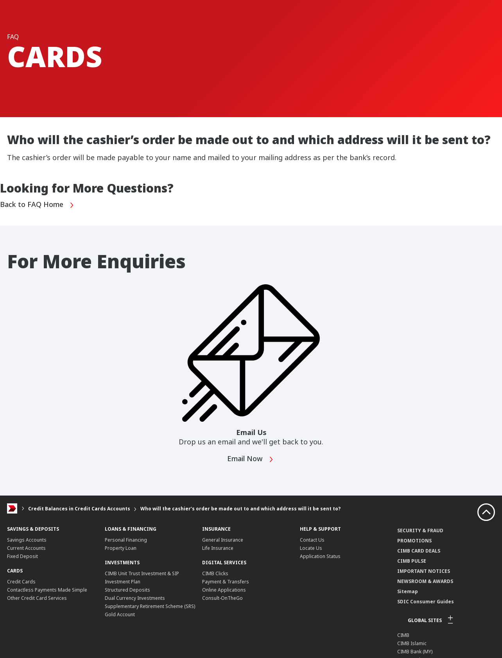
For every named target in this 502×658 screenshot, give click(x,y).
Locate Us (311, 548)
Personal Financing (126, 540)
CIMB (403, 635)
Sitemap (407, 591)
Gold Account (120, 614)
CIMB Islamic (412, 643)
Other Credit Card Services (37, 598)
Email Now (250, 459)
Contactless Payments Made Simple (47, 590)
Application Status (320, 556)
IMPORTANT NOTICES (423, 571)
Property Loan (120, 548)
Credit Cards (21, 581)
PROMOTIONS (414, 540)
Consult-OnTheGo (222, 598)
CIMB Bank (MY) (414, 651)
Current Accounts (26, 548)
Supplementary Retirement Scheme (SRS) (150, 606)
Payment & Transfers (225, 581)
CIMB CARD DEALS (418, 550)
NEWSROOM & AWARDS (425, 581)
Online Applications (224, 590)
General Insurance (222, 540)
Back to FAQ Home (37, 205)
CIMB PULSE (411, 561)
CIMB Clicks (215, 573)
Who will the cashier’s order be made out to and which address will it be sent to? (240, 508)
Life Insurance (217, 548)
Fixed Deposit (22, 556)
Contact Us (312, 540)
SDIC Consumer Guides (425, 601)
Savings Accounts (27, 540)
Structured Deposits (127, 590)
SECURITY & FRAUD (420, 530)
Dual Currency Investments (135, 598)
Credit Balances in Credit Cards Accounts (79, 508)
